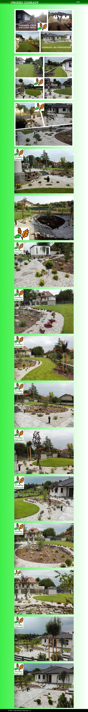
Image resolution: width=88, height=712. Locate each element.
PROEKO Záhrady (25, 3)
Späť (78, 2)
